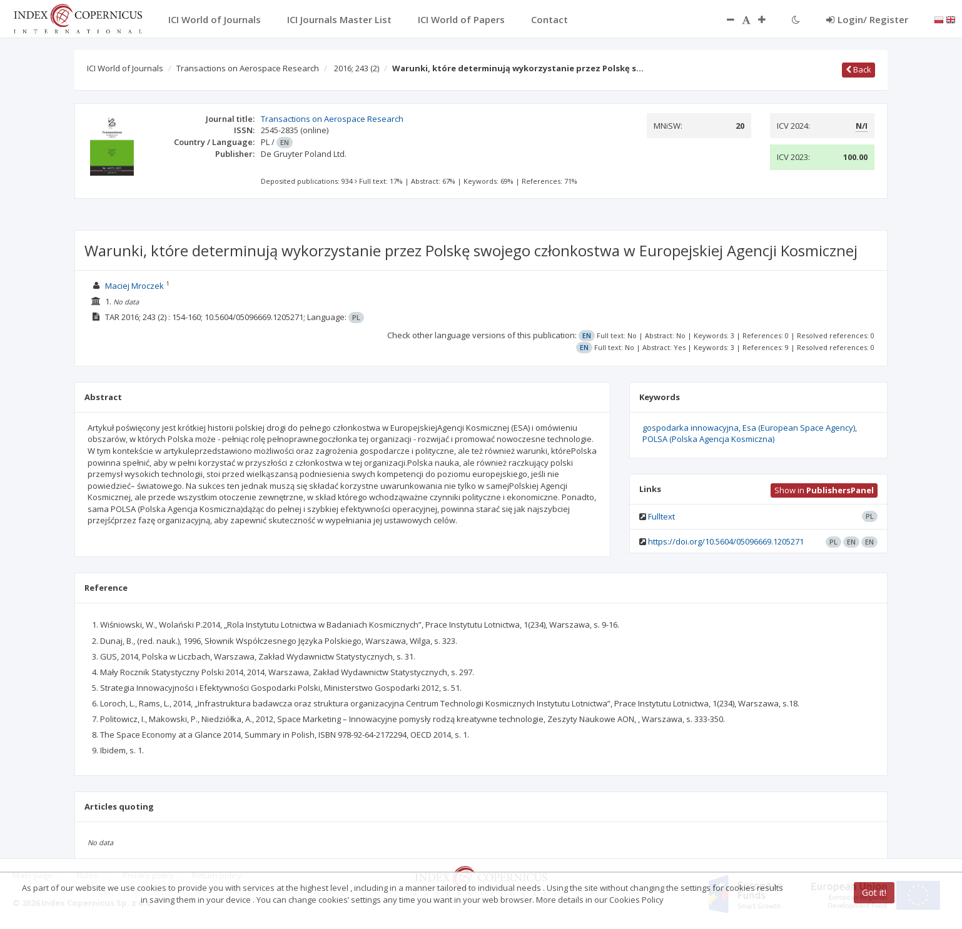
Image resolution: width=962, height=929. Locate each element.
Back (858, 69)
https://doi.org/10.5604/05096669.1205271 (726, 541)
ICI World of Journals (125, 68)
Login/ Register (867, 19)
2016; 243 (356, 68)
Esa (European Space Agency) (798, 427)
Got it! (874, 892)
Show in (824, 490)
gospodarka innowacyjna (690, 427)
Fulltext (661, 516)
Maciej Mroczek (134, 285)
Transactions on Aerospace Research (247, 68)
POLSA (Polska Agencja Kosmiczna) (708, 438)
